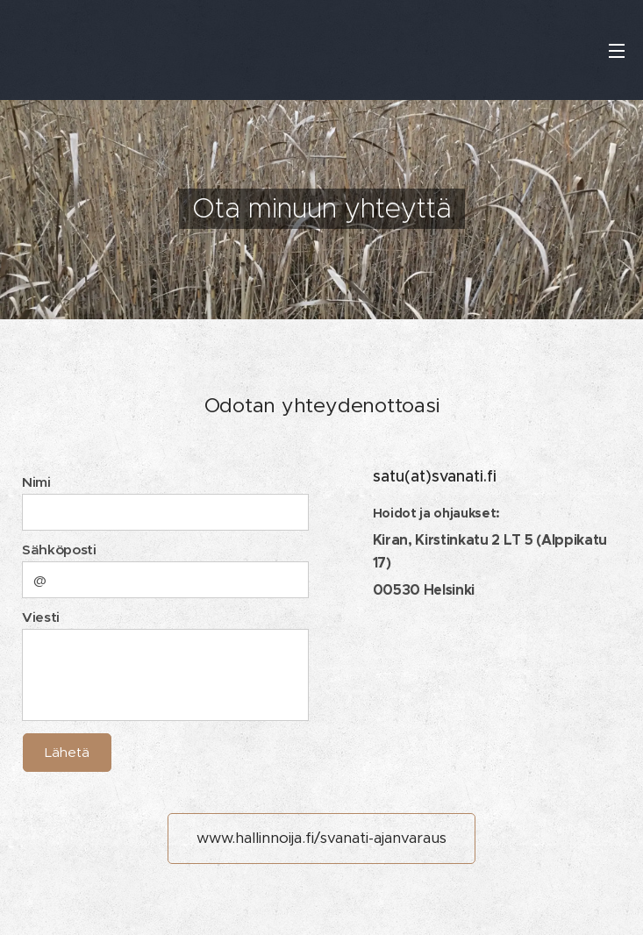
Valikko (617, 51)
